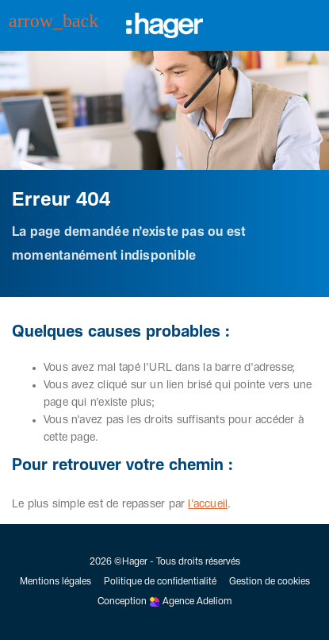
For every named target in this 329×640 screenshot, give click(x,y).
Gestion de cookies (269, 582)
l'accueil (208, 504)
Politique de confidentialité (160, 582)
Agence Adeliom (197, 602)
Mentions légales (55, 582)
